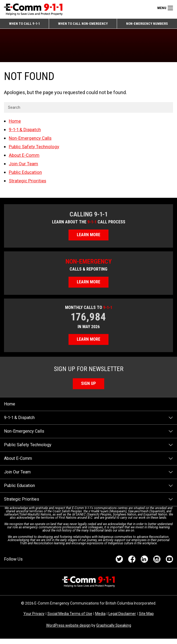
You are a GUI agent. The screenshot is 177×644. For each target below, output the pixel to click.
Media (100, 619)
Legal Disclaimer (122, 619)
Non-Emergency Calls (32, 140)
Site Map (146, 619)
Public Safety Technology (36, 148)
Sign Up (89, 388)
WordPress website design (68, 631)
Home (15, 123)
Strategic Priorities (28, 183)
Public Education (26, 174)
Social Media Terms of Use (69, 619)
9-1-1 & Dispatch (26, 131)
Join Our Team (24, 165)
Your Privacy (34, 619)
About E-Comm (25, 157)
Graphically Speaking (113, 631)
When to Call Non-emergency (82, 24)
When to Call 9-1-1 (24, 24)
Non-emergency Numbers (146, 24)
